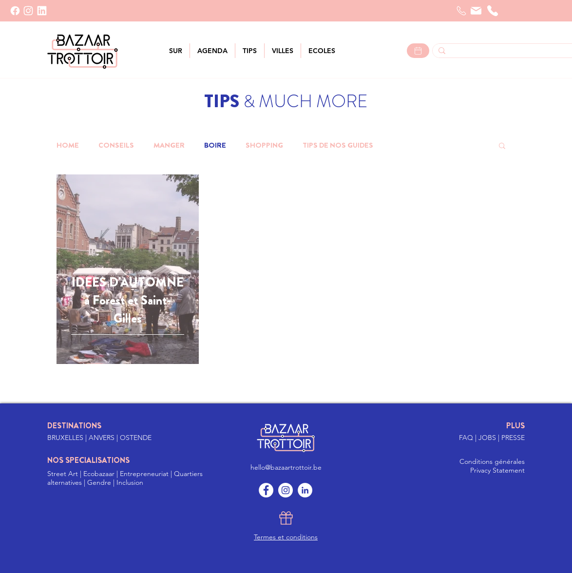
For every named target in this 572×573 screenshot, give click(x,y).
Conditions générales (492, 461)
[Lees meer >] (418, 50)
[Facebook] (15, 10)
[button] (283, 50)
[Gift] (286, 518)
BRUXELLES (66, 437)
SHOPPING (264, 145)
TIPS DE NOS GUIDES (338, 145)
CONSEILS (116, 145)
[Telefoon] (461, 10)
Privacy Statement (497, 470)
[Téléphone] (492, 10)
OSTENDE (136, 437)
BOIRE (215, 145)
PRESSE (513, 437)
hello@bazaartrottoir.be (286, 467)
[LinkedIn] (42, 10)
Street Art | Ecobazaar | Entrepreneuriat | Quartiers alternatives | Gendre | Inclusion (125, 478)
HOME (68, 145)
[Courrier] (476, 10)
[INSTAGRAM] (28, 10)
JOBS (488, 437)
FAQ (467, 437)
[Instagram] (285, 490)
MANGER (169, 145)
